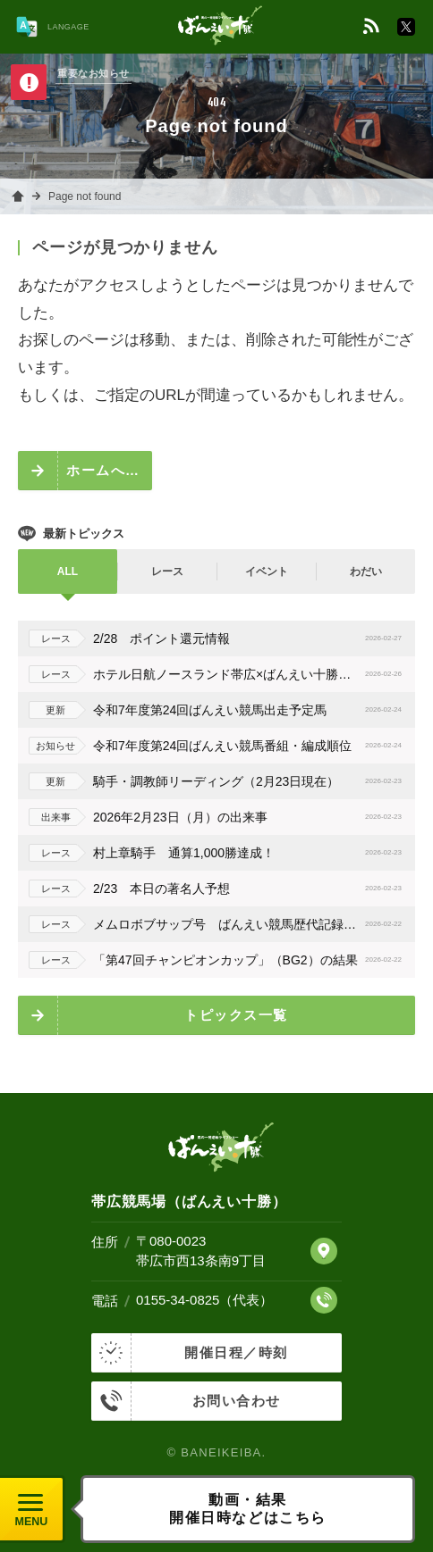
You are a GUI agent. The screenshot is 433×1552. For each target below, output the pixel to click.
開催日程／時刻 (189, 1353)
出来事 (56, 817)
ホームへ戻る (109, 470)
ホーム (18, 196)
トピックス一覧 (236, 1014)
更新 (55, 710)
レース (56, 638)
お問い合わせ (186, 1401)
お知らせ (55, 745)
